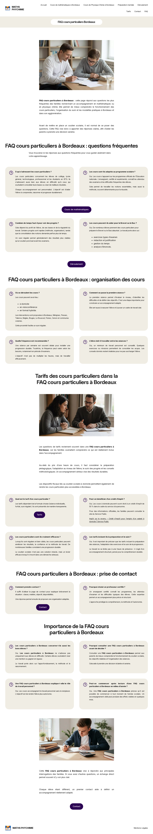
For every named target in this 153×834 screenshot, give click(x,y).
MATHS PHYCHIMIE (18, 8)
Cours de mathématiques (77, 209)
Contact (43, 607)
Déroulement (76, 264)
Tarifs (39, 515)
